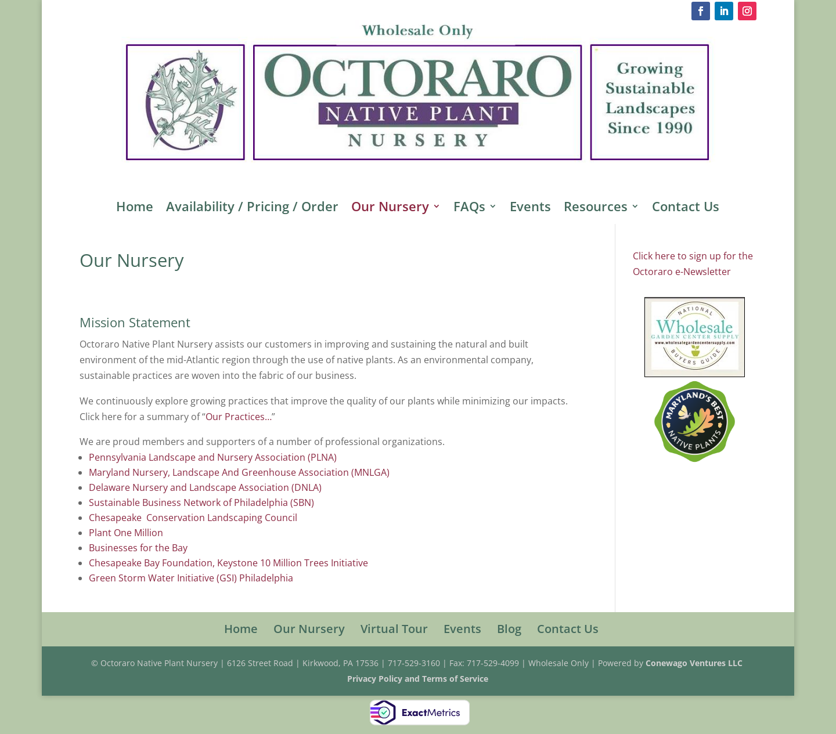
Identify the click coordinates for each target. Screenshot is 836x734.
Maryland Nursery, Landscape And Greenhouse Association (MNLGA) (239, 472)
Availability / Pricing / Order (252, 208)
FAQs (469, 208)
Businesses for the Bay (138, 547)
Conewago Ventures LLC (695, 662)
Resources (596, 208)
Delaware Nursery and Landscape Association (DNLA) (205, 487)
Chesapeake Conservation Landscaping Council (193, 517)
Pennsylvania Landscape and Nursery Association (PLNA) (213, 457)
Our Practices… (239, 416)
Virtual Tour (394, 629)
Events (530, 208)
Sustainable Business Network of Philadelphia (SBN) (201, 502)
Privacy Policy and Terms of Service (417, 678)
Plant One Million (126, 532)
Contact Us (685, 208)
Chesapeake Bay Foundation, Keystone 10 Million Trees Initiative (228, 562)
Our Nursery (390, 208)
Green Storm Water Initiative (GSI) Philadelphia (191, 578)
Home (134, 208)
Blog (509, 629)
